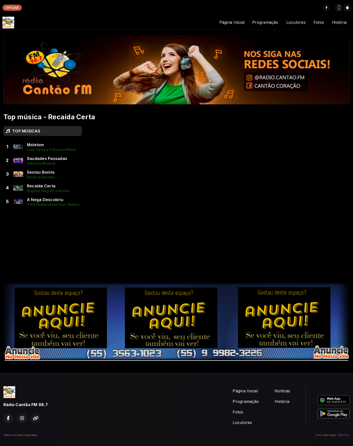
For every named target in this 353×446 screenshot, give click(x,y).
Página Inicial (231, 22)
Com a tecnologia (332, 435)
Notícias (282, 390)
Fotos (319, 22)
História (339, 22)
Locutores (296, 22)
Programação (265, 22)
